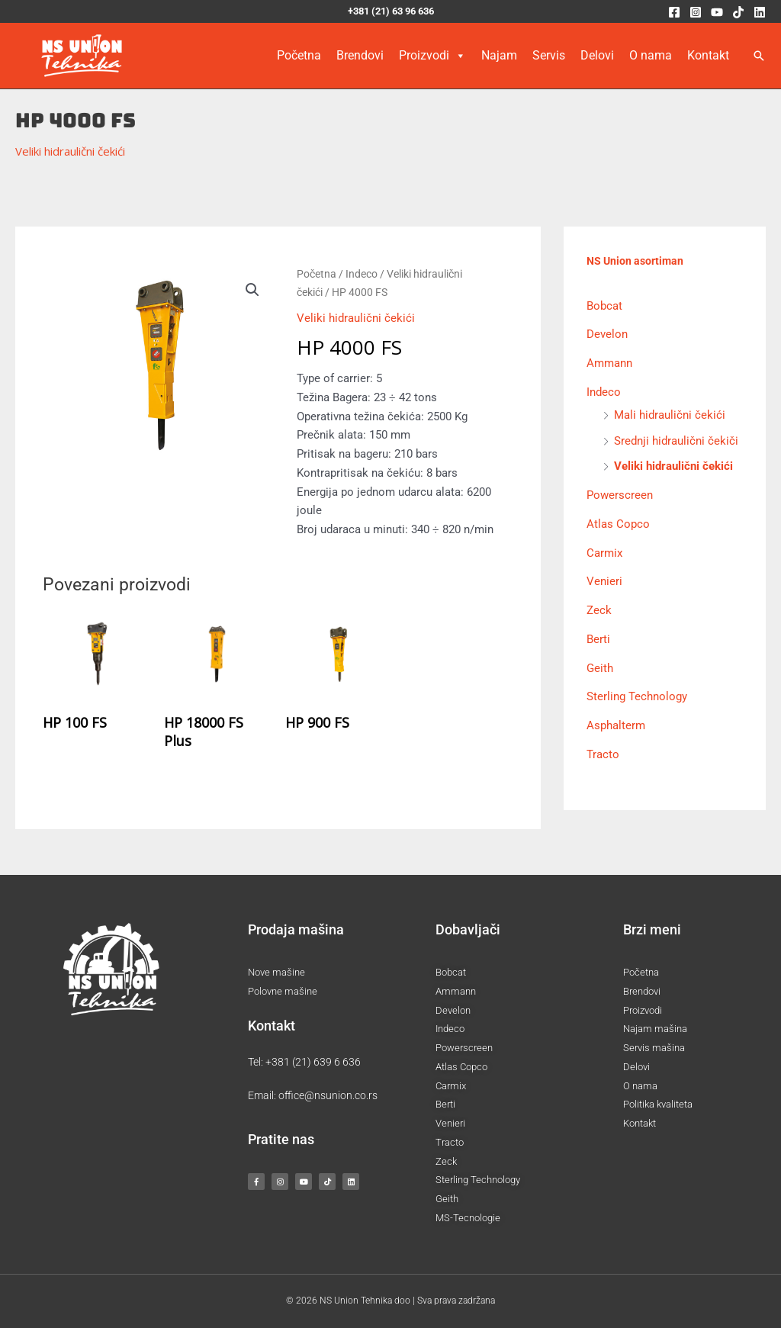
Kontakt (708, 55)
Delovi (597, 55)
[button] (759, 56)
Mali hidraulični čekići (669, 414)
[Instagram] (695, 12)
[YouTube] (717, 12)
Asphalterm (616, 725)
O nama (650, 55)
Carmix (604, 552)
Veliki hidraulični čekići (70, 151)
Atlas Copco (618, 523)
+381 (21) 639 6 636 (313, 1062)
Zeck (599, 609)
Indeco (362, 274)
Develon (607, 334)
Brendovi (360, 55)
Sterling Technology (637, 696)
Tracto (603, 753)
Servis (548, 55)
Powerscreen (620, 494)
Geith (600, 667)
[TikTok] (738, 12)
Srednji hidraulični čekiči (676, 440)
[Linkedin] (760, 12)
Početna (299, 55)
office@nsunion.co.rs (328, 1095)
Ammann (609, 362)
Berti (598, 638)
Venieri (604, 581)
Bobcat (604, 305)
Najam (499, 55)
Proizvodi (432, 55)
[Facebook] (674, 12)
